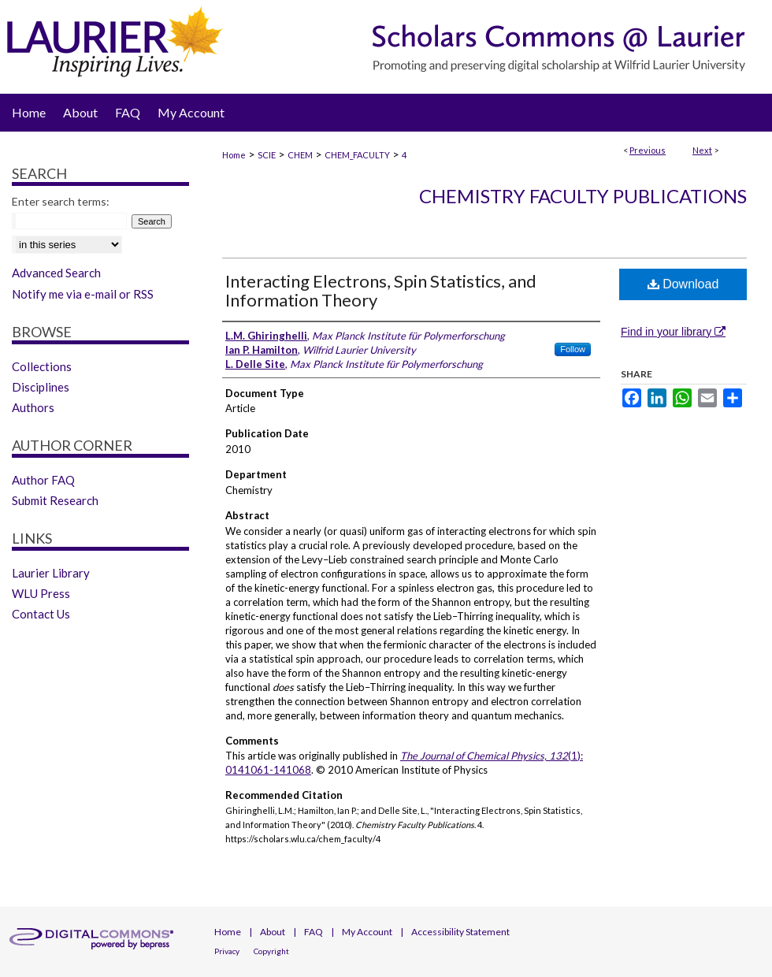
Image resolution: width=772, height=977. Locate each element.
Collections (42, 366)
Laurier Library (51, 573)
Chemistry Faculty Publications (583, 195)
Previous (647, 150)
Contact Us (41, 614)
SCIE (267, 155)
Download (683, 284)
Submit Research (55, 500)
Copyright (271, 951)
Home (234, 155)
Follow (572, 349)
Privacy (226, 951)
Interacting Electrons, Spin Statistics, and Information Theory (380, 290)
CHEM (300, 155)
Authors (33, 407)
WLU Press (41, 593)
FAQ (313, 932)
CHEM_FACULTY (357, 155)
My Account (367, 932)
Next (702, 150)
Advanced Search (56, 273)
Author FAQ (43, 480)
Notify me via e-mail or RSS (83, 294)
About (272, 932)
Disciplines (40, 387)
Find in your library (673, 331)
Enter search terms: (60, 201)
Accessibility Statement (460, 932)
